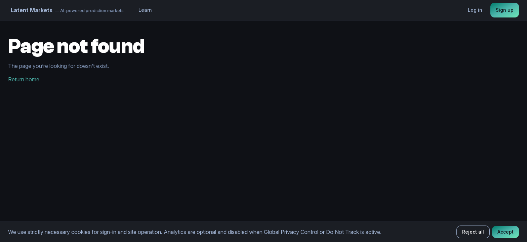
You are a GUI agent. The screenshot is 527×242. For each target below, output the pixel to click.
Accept (505, 232)
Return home (23, 79)
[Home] (67, 10)
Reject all (473, 232)
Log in (475, 10)
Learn (145, 10)
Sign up (505, 10)
